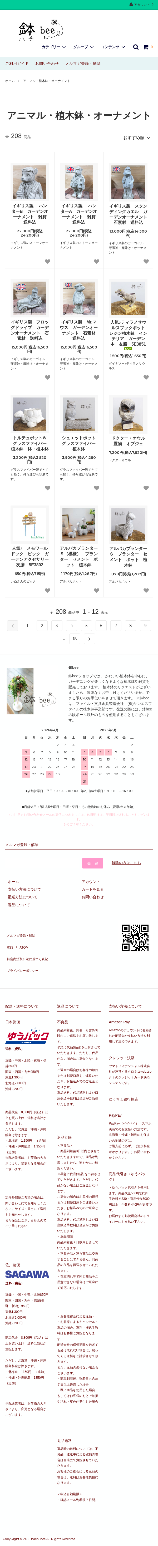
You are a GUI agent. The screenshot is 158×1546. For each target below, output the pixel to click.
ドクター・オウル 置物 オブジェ (129, 439)
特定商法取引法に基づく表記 (29, 947)
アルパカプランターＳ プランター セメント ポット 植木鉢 (128, 554)
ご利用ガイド (17, 63)
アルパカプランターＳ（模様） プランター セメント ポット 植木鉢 (79, 554)
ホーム (10, 81)
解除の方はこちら (126, 860)
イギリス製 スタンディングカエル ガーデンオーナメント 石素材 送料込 (128, 212)
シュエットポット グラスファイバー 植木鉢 (80, 441)
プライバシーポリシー (23, 954)
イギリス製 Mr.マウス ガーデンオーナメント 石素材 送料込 (79, 327)
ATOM (21, 939)
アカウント (142, 4)
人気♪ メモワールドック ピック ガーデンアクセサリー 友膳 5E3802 (30, 554)
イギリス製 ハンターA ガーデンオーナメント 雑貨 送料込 (79, 211)
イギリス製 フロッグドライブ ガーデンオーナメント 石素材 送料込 (30, 327)
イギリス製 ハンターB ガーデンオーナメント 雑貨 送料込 (30, 211)
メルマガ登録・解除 (83, 63)
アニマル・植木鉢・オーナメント (46, 81)
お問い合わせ (47, 63)
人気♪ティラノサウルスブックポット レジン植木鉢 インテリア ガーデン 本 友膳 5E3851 (128, 333)
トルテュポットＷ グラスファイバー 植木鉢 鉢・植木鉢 (30, 441)
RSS (9, 939)
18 (75, 636)
